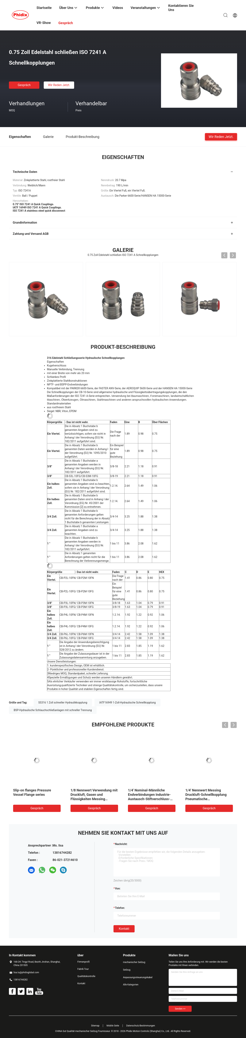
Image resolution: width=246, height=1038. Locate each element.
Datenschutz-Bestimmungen (140, 1025)
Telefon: (120, 907)
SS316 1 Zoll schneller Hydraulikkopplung (62, 702)
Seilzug (126, 969)
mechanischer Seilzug (134, 962)
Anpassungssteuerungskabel (137, 977)
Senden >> (180, 1008)
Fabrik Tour (83, 969)
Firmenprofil (83, 961)
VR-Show (44, 23)
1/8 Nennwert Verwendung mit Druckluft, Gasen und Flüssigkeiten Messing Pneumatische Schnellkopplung (94, 799)
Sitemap (95, 1025)
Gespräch (24, 85)
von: (118, 888)
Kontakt (124, 928)
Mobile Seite (113, 1025)
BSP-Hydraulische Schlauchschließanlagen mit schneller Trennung (53, 710)
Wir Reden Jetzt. (59, 85)
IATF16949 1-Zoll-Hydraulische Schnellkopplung (127, 702)
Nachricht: (121, 844)
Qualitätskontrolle (86, 976)
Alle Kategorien (130, 984)
